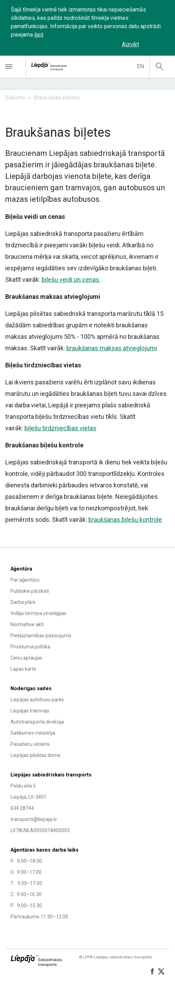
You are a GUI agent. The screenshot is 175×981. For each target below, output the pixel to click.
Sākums (15, 97)
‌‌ (155, 44)
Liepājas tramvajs (29, 710)
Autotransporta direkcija (37, 722)
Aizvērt (130, 44)
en (140, 66)
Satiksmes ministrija (32, 733)
